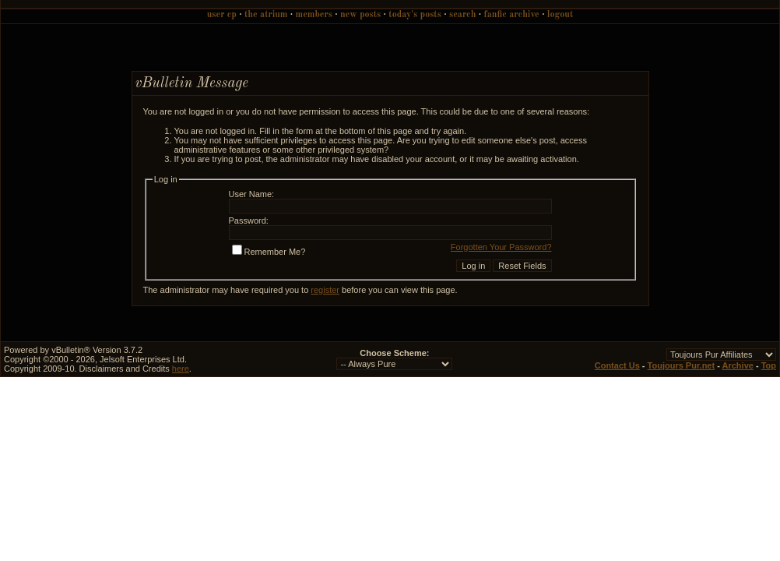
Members (314, 14)
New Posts (360, 14)
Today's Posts (414, 14)
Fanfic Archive (511, 14)
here (180, 368)
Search (462, 14)
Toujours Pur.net (681, 365)
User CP (222, 14)
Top (768, 365)
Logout (560, 14)
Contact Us (617, 365)
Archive (738, 365)
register (325, 290)
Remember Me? (269, 251)
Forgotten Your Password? (501, 247)
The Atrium (266, 14)
